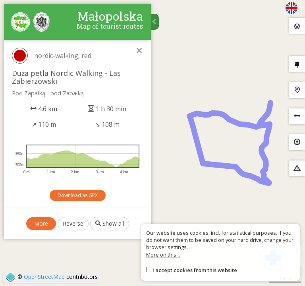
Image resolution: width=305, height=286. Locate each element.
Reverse (73, 223)
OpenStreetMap (44, 276)
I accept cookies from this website (194, 270)
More (41, 223)
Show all (109, 223)
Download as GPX (78, 195)
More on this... (163, 254)
